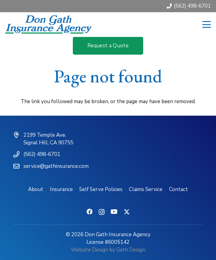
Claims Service (145, 189)
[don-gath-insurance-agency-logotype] (48, 24)
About (35, 189)
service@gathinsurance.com (56, 166)
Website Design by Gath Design (108, 249)
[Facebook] (90, 212)
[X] (127, 212)
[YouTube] (114, 212)
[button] (206, 24)
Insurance (61, 189)
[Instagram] (101, 212)
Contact (178, 189)
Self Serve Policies (100, 189)
